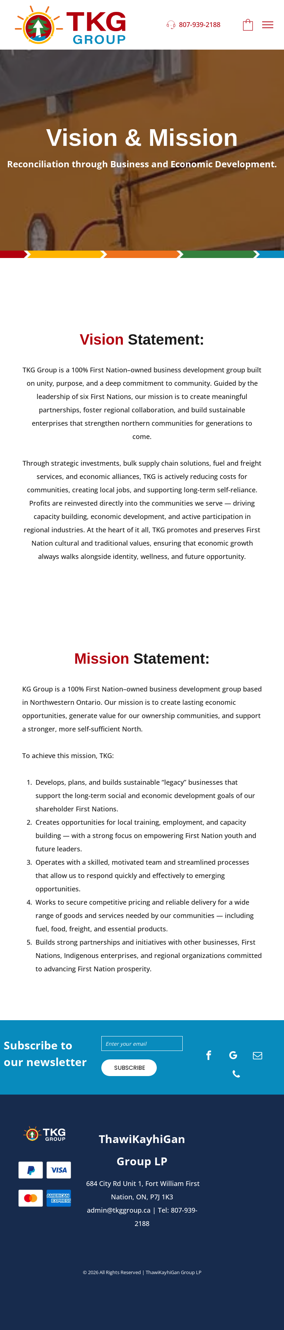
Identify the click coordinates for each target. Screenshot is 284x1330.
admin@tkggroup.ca (119, 1210)
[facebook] (208, 1056)
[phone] (236, 1075)
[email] (257, 1056)
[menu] (267, 24)
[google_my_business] (233, 1056)
